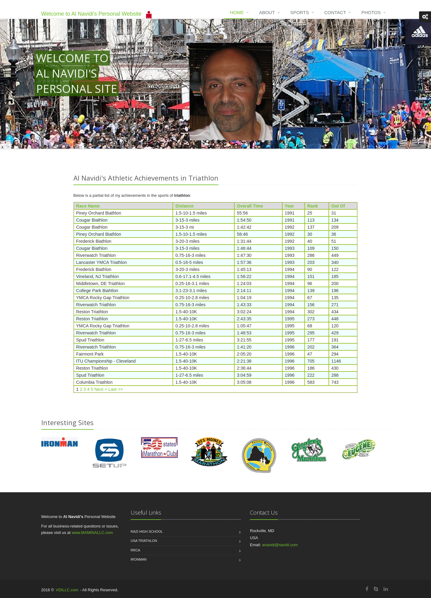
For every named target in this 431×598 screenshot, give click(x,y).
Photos (371, 12)
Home (237, 12)
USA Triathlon (144, 541)
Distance (184, 206)
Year (289, 206)
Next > (101, 389)
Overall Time (250, 206)
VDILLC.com (67, 590)
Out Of (338, 206)
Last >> (115, 389)
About (267, 12)
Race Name (88, 206)
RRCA (135, 550)
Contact (335, 12)
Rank (312, 206)
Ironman (139, 559)
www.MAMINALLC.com (92, 532)
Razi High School (147, 531)
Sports (299, 12)
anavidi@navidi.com (280, 545)
